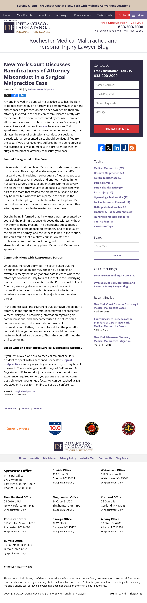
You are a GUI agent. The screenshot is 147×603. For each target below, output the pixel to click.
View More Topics (104, 226)
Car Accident (103, 221)
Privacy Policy (68, 458)
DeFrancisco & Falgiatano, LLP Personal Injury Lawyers (56, 593)
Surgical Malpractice (24, 391)
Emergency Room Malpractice (113, 212)
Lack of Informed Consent (112, 202)
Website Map (87, 458)
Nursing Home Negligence (111, 216)
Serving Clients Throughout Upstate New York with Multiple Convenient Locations (73, 5)
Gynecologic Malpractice (111, 197)
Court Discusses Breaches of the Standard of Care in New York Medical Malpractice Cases (113, 322)
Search (117, 255)
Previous (11, 408)
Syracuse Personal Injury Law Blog (114, 275)
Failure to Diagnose (108, 178)
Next (38, 408)
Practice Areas (82, 15)
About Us (44, 15)
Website (34, 458)
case (44, 126)
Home (6, 15)
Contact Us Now (116, 129)
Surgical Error (104, 182)
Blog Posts (122, 458)
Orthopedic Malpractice (110, 207)
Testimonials (104, 15)
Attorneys (62, 15)
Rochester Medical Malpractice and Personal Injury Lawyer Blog (27, 26)
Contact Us (125, 15)
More (141, 15)
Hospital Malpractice (109, 173)
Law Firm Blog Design (126, 593)
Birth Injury (103, 192)
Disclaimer (49, 458)
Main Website (24, 15)
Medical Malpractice (109, 168)
